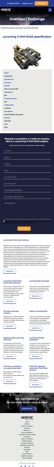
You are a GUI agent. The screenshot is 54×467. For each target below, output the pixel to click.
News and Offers (27, 458)
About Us (27, 424)
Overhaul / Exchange (27, 426)
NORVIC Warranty (27, 441)
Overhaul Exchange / (8, 28)
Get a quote (41, 3)
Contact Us (27, 428)
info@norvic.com (27, 3)
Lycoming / (19, 28)
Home (27, 421)
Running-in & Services (27, 443)
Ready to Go (27, 430)
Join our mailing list (27, 432)
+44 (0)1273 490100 (13, 3)
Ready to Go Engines (27, 438)
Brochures (27, 447)
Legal (27, 451)
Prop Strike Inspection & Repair (27, 434)
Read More (9, 271)
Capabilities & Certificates (27, 445)
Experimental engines (27, 456)
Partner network (27, 453)
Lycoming (7, 82)
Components (27, 436)
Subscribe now (27, 408)
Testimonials (27, 449)
